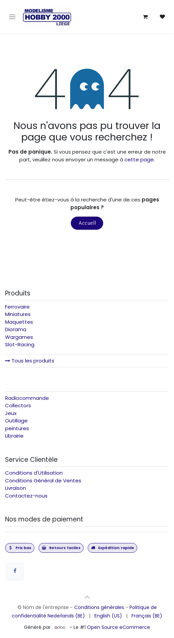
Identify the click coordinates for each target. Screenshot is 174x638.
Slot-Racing (19, 344)
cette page (139, 159)
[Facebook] (15, 571)
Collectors (18, 405)
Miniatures (18, 314)
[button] (87, 597)
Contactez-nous (26, 495)
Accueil (87, 223)
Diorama (15, 329)
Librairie (14, 435)
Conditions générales (99, 607)
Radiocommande (27, 398)
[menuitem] (66, 615)
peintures (17, 428)
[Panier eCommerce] (145, 17)
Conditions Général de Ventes (43, 480)
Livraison (15, 487)
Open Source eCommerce (118, 627)
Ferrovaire (17, 306)
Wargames (19, 337)
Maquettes (19, 321)
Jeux (11, 413)
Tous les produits (29, 360)
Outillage (16, 420)
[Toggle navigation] (12, 17)
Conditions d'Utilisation (34, 472)
